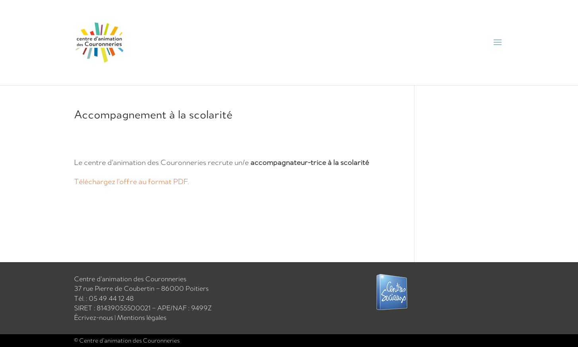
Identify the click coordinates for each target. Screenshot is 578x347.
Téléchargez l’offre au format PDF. (131, 181)
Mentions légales (141, 317)
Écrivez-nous (94, 317)
